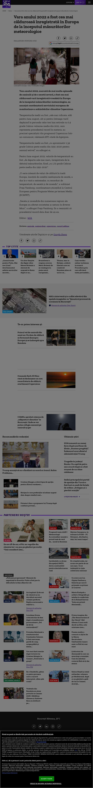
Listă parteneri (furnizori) (9, 773)
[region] (46, 759)
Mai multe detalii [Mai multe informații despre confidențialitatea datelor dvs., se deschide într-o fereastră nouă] (41, 742)
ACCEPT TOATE (46, 779)
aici (76, 750)
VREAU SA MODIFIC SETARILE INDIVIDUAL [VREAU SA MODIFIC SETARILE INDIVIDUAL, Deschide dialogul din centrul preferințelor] (45, 783)
